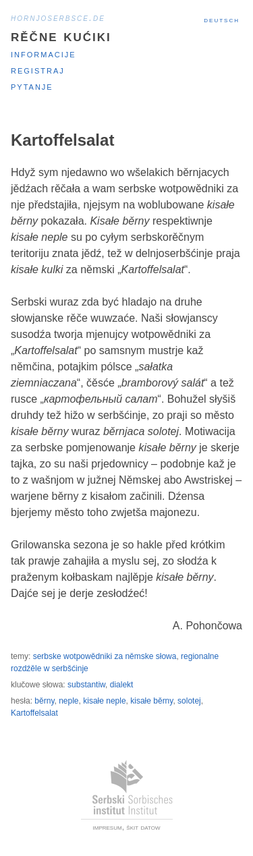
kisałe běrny (151, 701)
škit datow (143, 827)
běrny (44, 701)
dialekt (122, 684)
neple (68, 701)
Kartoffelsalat (34, 713)
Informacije (43, 53)
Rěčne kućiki (61, 35)
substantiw (86, 684)
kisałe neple (104, 701)
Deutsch (222, 19)
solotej (189, 701)
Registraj (38, 70)
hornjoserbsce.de (58, 17)
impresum (107, 827)
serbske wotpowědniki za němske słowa (105, 656)
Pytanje (32, 86)
